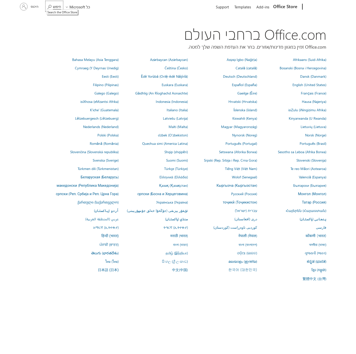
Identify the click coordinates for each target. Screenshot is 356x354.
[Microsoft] (321, 7)
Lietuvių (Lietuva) (313, 126)
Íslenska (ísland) (245, 109)
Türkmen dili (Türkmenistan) (98, 168)
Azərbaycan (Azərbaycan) (169, 59)
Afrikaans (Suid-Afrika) (309, 59)
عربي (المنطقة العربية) (102, 218)
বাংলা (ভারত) (180, 244)
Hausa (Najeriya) (314, 101)
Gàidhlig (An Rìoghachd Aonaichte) (161, 93)
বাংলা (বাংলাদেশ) (248, 244)
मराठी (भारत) (179, 235)
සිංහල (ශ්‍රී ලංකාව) (175, 261)
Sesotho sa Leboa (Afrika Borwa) (302, 151)
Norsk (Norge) (315, 134)
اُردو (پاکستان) (106, 210)
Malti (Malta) (178, 126)
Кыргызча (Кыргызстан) (237, 185)
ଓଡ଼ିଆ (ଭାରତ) (247, 252)
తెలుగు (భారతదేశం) (105, 252)
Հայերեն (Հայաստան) (306, 210)
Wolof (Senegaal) (244, 176)
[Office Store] (286, 7)
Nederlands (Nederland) (101, 126)
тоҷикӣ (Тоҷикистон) (240, 202)
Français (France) (313, 93)
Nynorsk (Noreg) (244, 134)
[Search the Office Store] (54, 6)
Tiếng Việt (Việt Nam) (241, 168)
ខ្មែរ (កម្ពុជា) (319, 269)
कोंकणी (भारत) (316, 235)
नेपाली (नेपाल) (247, 235)
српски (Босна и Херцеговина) (162, 193)
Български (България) (309, 185)
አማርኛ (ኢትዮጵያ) (106, 227)
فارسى (321, 227)
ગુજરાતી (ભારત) (315, 252)
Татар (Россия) (314, 202)
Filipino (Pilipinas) (106, 84)
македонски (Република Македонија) (88, 185)
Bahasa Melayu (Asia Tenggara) (95, 59)
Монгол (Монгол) (312, 193)
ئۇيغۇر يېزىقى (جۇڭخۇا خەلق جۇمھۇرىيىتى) (157, 210)
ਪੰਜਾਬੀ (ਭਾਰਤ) (109, 244)
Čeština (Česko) (176, 67)
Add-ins (262, 6)
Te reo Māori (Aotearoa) (308, 168)
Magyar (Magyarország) (239, 126)
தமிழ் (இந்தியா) (177, 252)
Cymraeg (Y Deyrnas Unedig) (97, 67)
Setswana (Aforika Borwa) (238, 151)
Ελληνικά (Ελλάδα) (173, 176)
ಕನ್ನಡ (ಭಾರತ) (316, 261)
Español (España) (244, 84)
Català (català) (246, 67)
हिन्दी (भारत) (110, 236)
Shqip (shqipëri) (176, 151)
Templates (242, 6)
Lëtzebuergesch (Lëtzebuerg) (97, 118)
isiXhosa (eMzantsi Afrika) (99, 101)
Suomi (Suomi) (177, 160)
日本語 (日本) (108, 270)
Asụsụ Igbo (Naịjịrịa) (242, 59)
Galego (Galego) (106, 93)
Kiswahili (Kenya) (244, 118)
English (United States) (309, 84)
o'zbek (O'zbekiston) (173, 134)
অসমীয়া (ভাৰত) (317, 244)
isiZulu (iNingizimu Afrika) (307, 109)
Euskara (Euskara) (175, 84)
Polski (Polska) (108, 134)
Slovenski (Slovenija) (311, 160)
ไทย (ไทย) (112, 261)
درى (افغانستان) (245, 218)
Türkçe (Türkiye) (176, 168)
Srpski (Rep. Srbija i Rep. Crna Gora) (230, 160)
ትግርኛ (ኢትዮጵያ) (175, 227)
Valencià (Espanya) (312, 176)
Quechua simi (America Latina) (165, 143)
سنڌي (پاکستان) (176, 218)
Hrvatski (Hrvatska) (242, 101)
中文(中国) (180, 269)
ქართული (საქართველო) (98, 202)
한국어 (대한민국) (242, 269)
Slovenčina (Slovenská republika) (94, 151)
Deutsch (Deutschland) (240, 76)
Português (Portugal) (241, 143)
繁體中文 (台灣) (314, 278)
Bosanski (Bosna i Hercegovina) (303, 67)
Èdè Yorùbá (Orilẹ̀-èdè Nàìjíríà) (164, 76)
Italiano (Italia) (177, 109)
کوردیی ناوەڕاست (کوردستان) (235, 227)
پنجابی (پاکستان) (313, 218)
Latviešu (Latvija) (175, 118)
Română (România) (104, 143)
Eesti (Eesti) (110, 76)
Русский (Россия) (244, 193)
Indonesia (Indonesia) (172, 101)
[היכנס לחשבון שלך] (30, 7)
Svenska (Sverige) (106, 160)
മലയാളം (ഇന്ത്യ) (242, 261)
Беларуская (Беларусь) (100, 176)
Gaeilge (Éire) (247, 93)
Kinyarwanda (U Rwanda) (307, 118)
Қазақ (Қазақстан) (173, 185)
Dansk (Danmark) (313, 76)
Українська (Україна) (172, 202)
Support (222, 6)
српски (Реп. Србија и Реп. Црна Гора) (87, 193)
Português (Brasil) (313, 143)
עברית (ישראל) (246, 210)
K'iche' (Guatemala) (104, 109)
